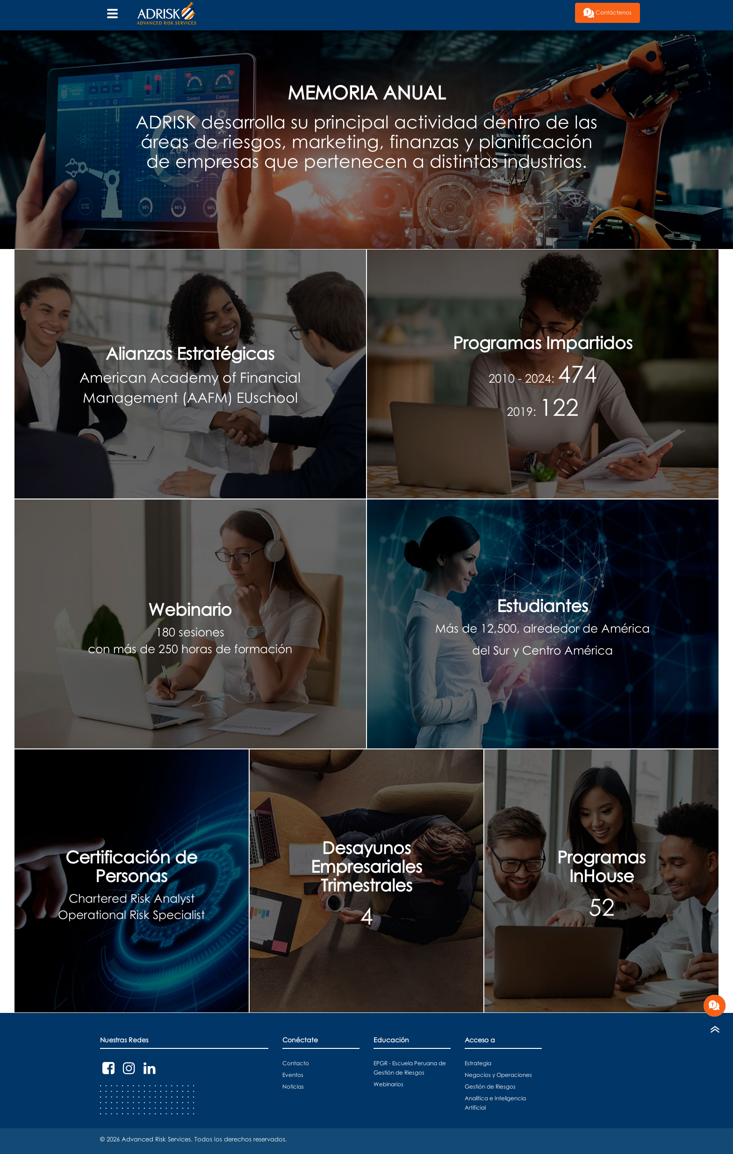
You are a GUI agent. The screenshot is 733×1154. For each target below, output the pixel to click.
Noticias (293, 1086)
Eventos (292, 1074)
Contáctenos (607, 13)
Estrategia (478, 1063)
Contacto (295, 1063)
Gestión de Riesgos (490, 1086)
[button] (568, 7)
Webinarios (388, 1084)
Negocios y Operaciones (498, 1074)
